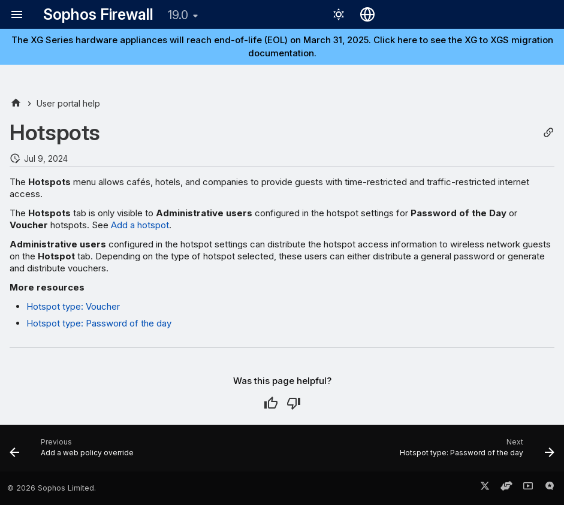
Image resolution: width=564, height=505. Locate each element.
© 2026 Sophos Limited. (51, 487)
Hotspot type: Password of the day (98, 323)
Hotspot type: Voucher (73, 306)
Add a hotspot (140, 225)
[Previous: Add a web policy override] (74, 452)
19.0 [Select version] (178, 15)
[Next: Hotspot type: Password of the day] (474, 452)
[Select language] (367, 14)
